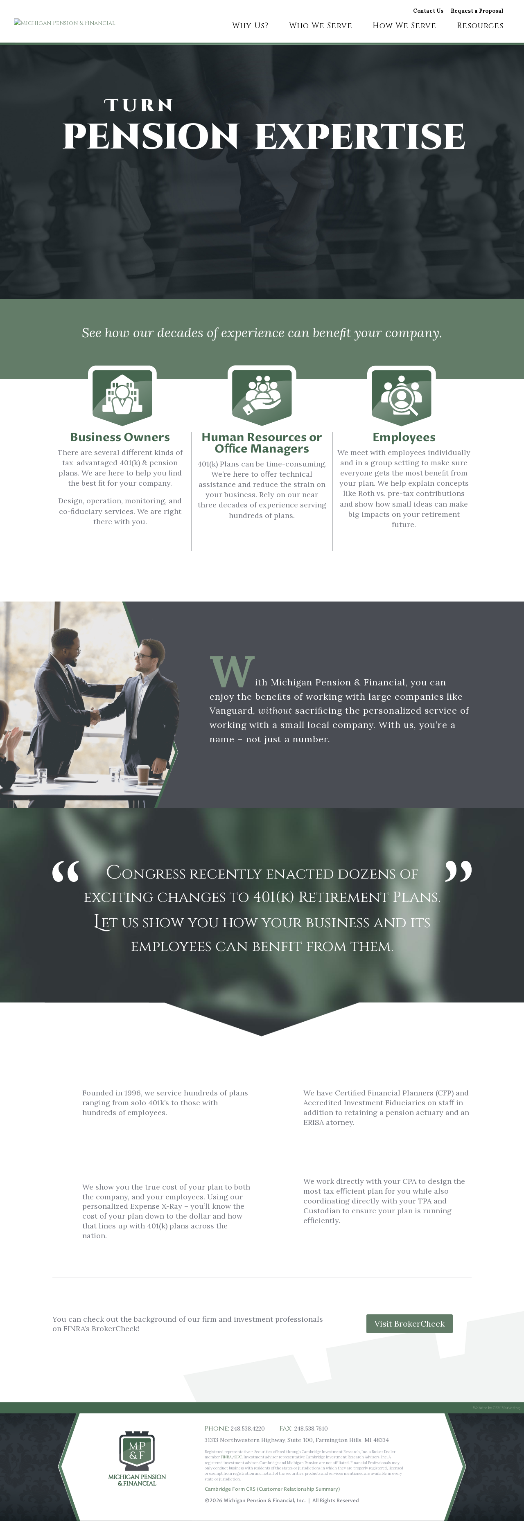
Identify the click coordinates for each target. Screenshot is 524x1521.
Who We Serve (320, 27)
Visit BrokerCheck (410, 1323)
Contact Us (428, 11)
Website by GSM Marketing (496, 1408)
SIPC (238, 1457)
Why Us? (250, 27)
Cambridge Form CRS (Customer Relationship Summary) (272, 1489)
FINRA (226, 1457)
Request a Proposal (477, 11)
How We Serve (404, 27)
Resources (480, 27)
